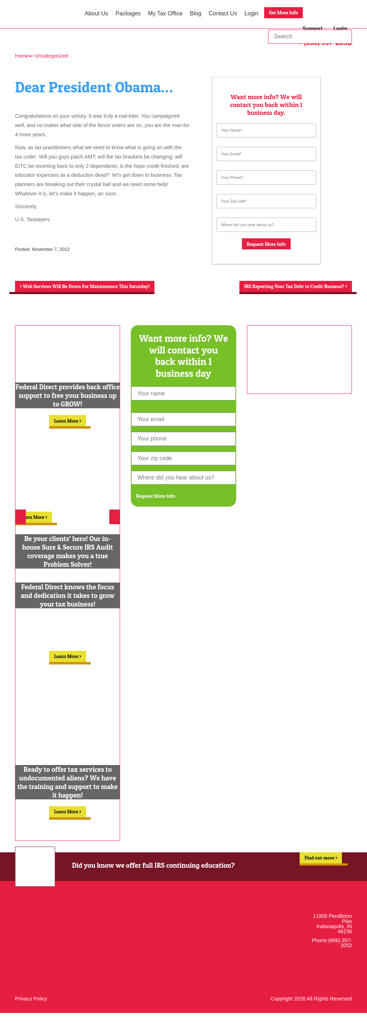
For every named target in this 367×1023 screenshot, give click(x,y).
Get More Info (287, 13)
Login (251, 13)
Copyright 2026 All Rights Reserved (311, 1009)
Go (346, 36)
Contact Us (223, 13)
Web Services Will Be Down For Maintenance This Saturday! (91, 291)
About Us (96, 13)
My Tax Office (165, 13)
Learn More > (68, 430)
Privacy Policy (31, 1009)
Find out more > (317, 871)
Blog (195, 13)
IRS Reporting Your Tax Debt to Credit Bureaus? (284, 290)
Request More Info (266, 245)
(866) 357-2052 (340, 953)
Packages (127, 13)
